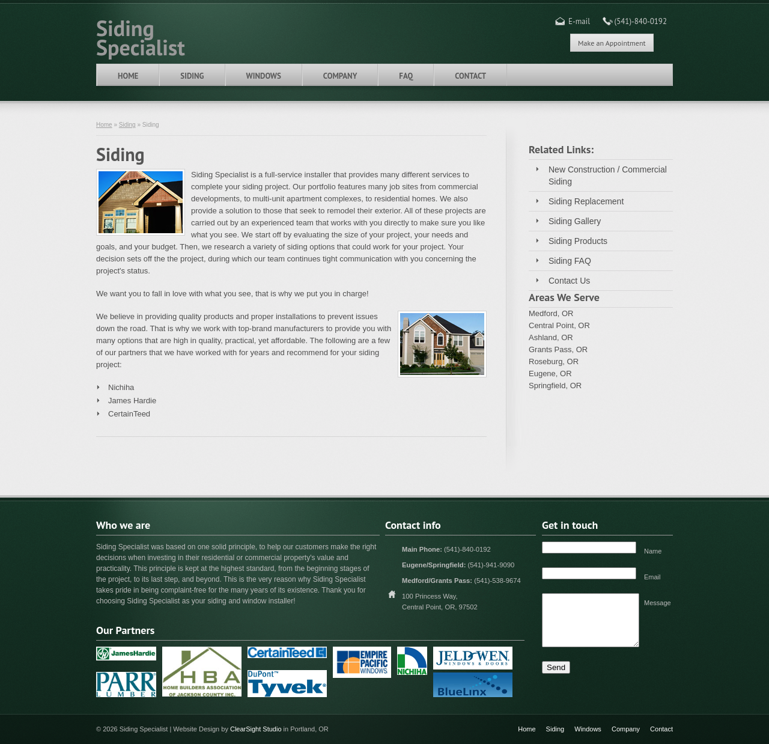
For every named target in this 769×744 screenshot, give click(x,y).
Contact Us (569, 280)
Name (652, 551)
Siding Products (578, 241)
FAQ (406, 76)
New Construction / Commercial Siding (608, 175)
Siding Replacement (586, 201)
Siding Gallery (575, 221)
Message (657, 602)
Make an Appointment (611, 42)
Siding (192, 76)
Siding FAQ (570, 261)
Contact (470, 76)
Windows (263, 76)
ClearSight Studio (256, 729)
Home (128, 76)
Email (652, 577)
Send (556, 667)
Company (340, 76)
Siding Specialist (140, 37)
